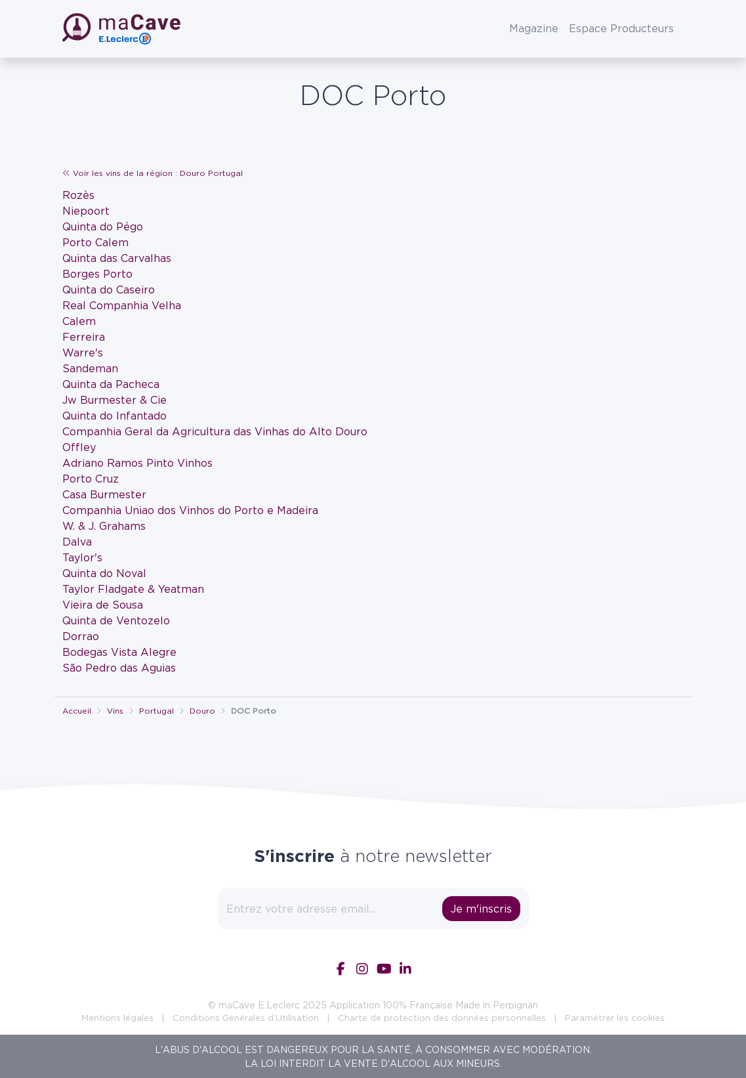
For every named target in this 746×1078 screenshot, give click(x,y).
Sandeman (90, 368)
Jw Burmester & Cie (114, 400)
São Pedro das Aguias (119, 668)
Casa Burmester (104, 494)
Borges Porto (97, 274)
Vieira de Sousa (102, 605)
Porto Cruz (90, 479)
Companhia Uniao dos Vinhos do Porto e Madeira (190, 510)
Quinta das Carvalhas (116, 258)
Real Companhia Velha (121, 305)
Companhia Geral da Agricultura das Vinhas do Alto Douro (214, 431)
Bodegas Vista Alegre (119, 652)
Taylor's (82, 557)
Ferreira (83, 337)
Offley (79, 447)
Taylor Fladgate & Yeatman (133, 589)
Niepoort (86, 211)
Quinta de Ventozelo (116, 620)
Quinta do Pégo (102, 226)
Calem (79, 321)
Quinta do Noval (104, 573)
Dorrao (80, 636)
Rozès (78, 195)
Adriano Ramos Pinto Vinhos (137, 463)
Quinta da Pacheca (110, 384)
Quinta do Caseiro (108, 289)
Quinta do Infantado (114, 415)
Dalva (77, 542)
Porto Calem (95, 242)
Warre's (82, 352)
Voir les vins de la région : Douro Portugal (152, 173)
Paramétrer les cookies (615, 1017)
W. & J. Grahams (104, 526)
